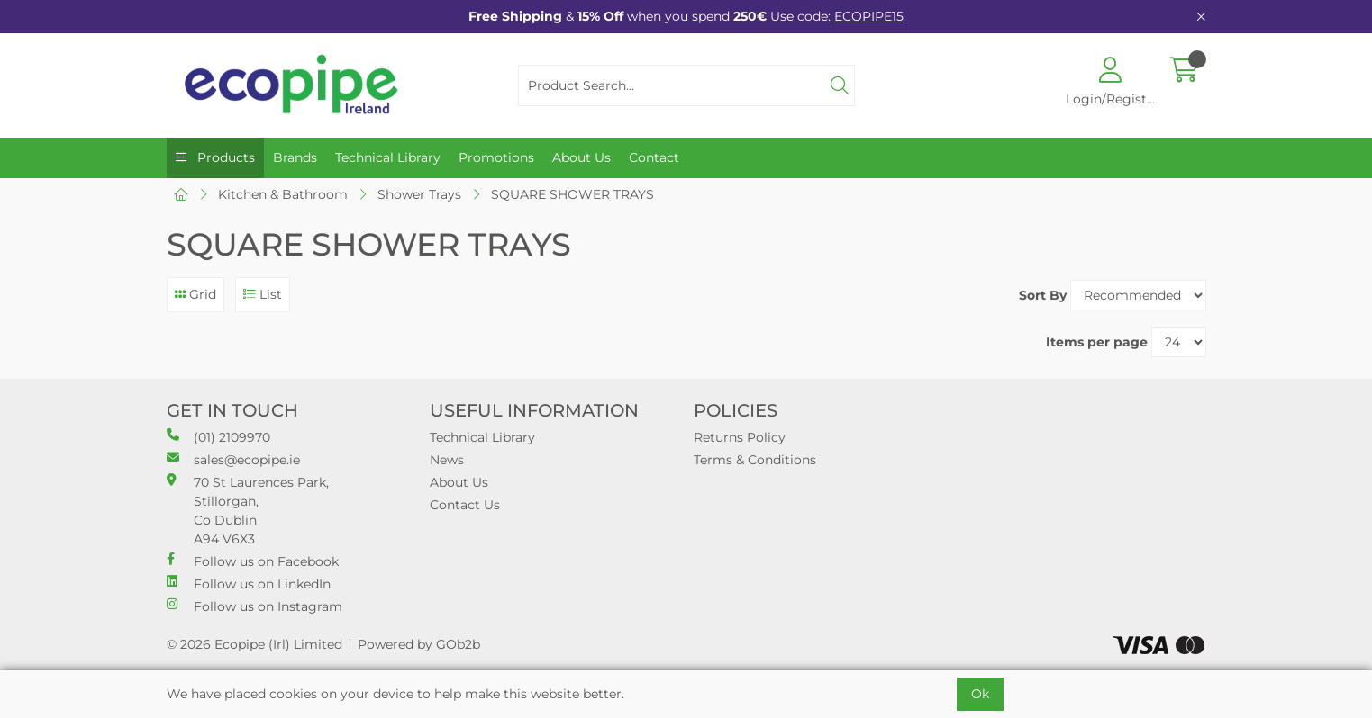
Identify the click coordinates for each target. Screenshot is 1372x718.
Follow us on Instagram (254, 606)
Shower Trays (419, 194)
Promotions (496, 157)
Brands (295, 157)
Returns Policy (740, 437)
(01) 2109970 (218, 436)
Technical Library (388, 157)
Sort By (1043, 295)
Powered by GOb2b (419, 644)
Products (224, 157)
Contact (654, 157)
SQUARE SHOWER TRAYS (572, 194)
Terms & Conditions (755, 460)
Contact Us (465, 505)
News (447, 460)
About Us (581, 157)
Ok (980, 694)
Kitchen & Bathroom (283, 194)
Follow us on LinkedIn (249, 583)
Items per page (1097, 342)
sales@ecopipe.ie (233, 459)
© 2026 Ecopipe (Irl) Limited (254, 644)
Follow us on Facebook (253, 561)
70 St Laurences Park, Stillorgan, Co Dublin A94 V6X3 (248, 510)
